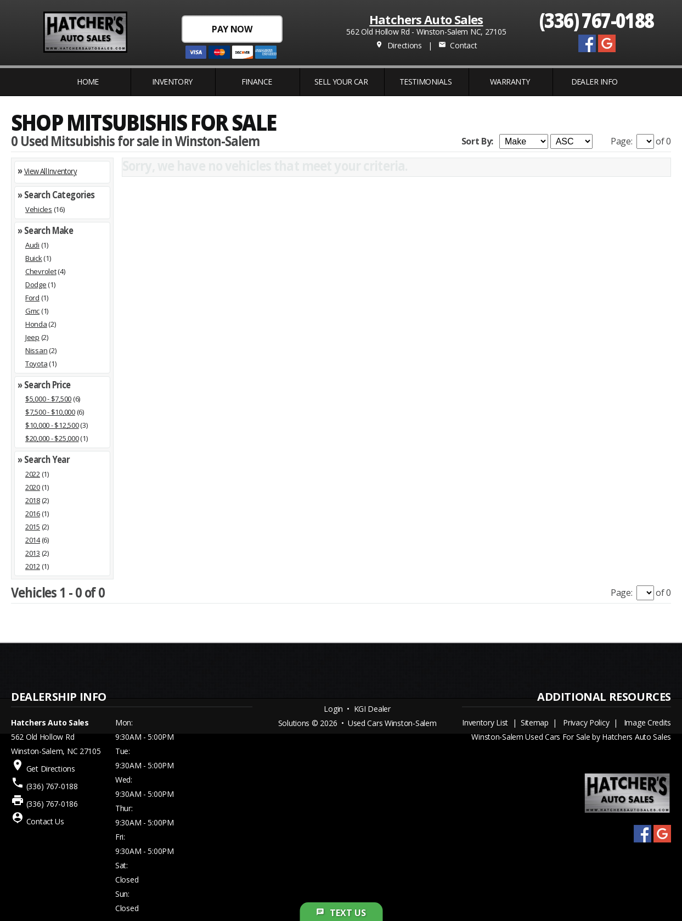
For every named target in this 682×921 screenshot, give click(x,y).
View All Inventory (50, 171)
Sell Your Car (341, 81)
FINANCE (256, 81)
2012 (32, 566)
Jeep (32, 337)
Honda (36, 324)
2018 (32, 500)
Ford (32, 298)
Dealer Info (594, 81)
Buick (33, 258)
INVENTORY (172, 81)
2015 (32, 527)
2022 (32, 474)
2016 (32, 513)
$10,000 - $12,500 (52, 425)
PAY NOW (232, 29)
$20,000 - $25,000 (52, 438)
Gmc (32, 311)
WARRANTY (510, 81)
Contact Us (45, 821)
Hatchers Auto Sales (426, 19)
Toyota (36, 364)
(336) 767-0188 (596, 19)
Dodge (36, 284)
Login (333, 709)
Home (88, 81)
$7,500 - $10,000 (50, 412)
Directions (398, 45)
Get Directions (50, 768)
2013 (32, 553)
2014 (32, 540)
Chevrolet (41, 271)
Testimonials (425, 81)
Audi (32, 245)
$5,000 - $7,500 (48, 399)
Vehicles (38, 209)
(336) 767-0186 (52, 804)
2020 (32, 487)
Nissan (36, 350)
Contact (457, 45)
